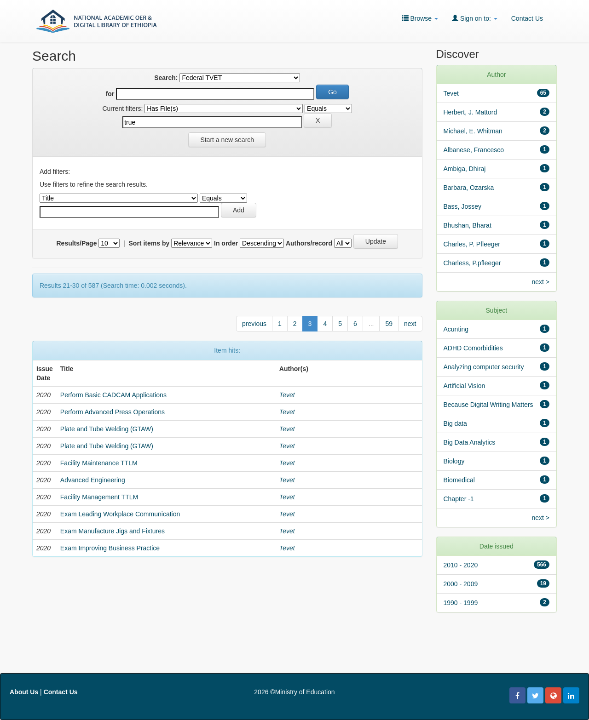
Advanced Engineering (92, 480)
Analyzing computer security (484, 367)
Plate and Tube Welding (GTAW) (106, 429)
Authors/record (309, 243)
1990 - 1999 (461, 602)
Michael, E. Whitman (473, 131)
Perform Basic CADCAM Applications (113, 395)
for (110, 93)
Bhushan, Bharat (467, 225)
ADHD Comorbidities (473, 348)
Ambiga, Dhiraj (465, 168)
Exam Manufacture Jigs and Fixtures (112, 531)
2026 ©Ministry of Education (294, 692)
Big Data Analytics (470, 442)
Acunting (456, 329)
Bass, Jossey (462, 206)
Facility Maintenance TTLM (99, 463)
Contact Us (527, 18)
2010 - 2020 (461, 565)
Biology (454, 461)
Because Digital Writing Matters (488, 404)
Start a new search (227, 139)
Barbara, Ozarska (469, 187)
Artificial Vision (464, 385)
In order (226, 243)
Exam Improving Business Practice (110, 548)
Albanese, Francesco (474, 150)
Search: (166, 77)
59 (389, 323)
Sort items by (149, 243)
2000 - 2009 (461, 584)
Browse (420, 18)
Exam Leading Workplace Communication (120, 514)
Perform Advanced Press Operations (112, 412)
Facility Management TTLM (99, 497)
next (410, 323)
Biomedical (459, 480)
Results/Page (77, 243)
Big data (455, 423)
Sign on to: (474, 18)
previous (254, 323)
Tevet (287, 395)
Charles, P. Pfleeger (472, 244)
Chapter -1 (459, 499)
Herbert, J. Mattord (470, 112)
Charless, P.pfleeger (472, 263)
